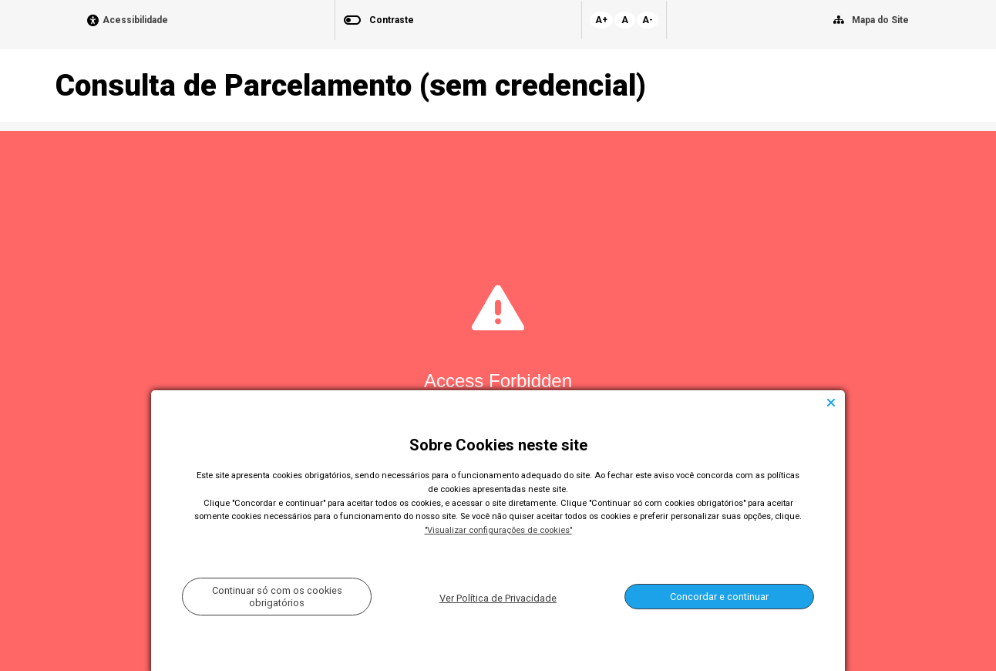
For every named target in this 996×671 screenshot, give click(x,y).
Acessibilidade (135, 20)
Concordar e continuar (719, 596)
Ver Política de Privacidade (498, 598)
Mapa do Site (880, 20)
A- (647, 20)
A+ (601, 20)
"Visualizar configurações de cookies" (498, 530)
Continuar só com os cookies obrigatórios (277, 596)
